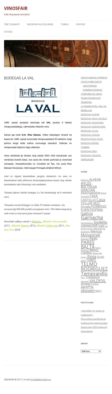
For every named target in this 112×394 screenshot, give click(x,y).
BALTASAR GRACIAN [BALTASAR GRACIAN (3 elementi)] (89, 188)
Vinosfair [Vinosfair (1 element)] (95, 284)
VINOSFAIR (16, 8)
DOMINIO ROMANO (92, 89)
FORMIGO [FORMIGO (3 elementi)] (99, 206)
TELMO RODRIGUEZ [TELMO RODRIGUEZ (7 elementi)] (94, 266)
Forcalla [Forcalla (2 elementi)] (86, 206)
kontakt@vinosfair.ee (41, 379)
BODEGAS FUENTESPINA (93, 126)
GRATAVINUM (90, 85)
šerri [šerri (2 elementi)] (98, 291)
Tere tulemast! (12, 24)
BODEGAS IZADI (89, 151)
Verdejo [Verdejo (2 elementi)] (85, 284)
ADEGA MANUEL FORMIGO (94, 77)
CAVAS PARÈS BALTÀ (91, 81)
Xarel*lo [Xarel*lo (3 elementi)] (87, 286)
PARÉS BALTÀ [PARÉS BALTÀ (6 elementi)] (88, 244)
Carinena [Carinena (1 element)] (85, 196)
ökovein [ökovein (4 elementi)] (88, 290)
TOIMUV (65, 24)
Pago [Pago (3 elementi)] (93, 238)
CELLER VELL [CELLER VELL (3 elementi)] (90, 203)
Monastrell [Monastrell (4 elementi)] (90, 234)
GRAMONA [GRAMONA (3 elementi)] (89, 225)
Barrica (25, 225)
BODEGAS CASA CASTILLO (94, 118)
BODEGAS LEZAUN (90, 134)
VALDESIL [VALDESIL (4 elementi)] (98, 280)
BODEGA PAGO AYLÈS (92, 139)
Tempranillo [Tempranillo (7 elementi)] (94, 273)
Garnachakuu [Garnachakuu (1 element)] (87, 223)
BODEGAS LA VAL (89, 130)
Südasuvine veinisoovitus (94, 323)
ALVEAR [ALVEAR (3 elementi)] (95, 179)
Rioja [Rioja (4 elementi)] (91, 256)
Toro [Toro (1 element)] (83, 277)
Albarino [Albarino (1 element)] (85, 180)
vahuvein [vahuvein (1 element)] (85, 281)
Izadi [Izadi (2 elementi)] (101, 226)
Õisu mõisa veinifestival (93, 318)
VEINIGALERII (87, 159)
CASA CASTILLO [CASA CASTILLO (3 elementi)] (89, 198)
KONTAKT (80, 24)
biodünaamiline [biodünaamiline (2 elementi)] (90, 193)
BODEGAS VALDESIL (91, 155)
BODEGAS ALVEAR (90, 114)
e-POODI (8, 31)
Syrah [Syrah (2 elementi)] (100, 257)
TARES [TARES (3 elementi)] (91, 260)
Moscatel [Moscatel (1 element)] (85, 239)
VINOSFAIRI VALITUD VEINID (40, 24)
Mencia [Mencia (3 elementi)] (96, 231)
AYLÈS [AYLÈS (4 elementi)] (86, 183)
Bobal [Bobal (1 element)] (103, 193)
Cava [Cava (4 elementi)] (101, 199)
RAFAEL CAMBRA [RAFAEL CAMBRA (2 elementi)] (90, 251)
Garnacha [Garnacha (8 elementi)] (92, 217)
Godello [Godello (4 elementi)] (100, 222)
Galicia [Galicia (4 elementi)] (87, 213)
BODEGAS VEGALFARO (92, 122)
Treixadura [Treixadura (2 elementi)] (93, 277)
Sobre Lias (52, 225)
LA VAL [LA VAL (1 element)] (90, 229)
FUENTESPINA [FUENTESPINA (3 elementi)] (92, 209)
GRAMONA (86, 102)
